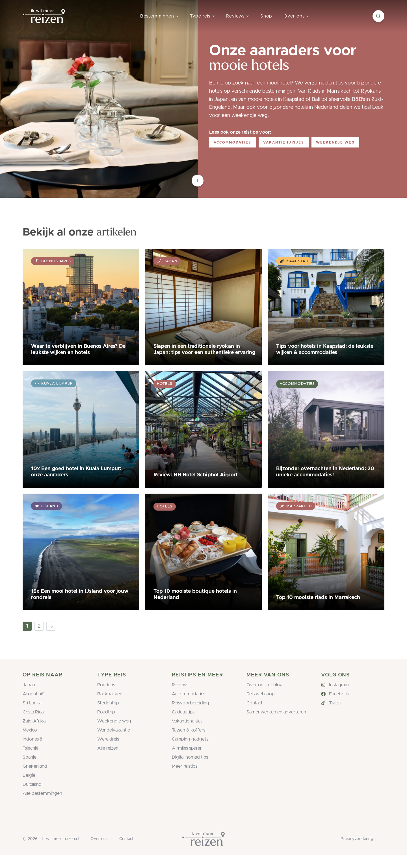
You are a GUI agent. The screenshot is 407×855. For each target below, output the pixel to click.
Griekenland (35, 766)
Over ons (293, 16)
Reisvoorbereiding (190, 703)
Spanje (29, 757)
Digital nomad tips (190, 757)
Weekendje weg (335, 142)
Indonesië (32, 739)
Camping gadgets (190, 739)
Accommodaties (232, 142)
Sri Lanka (32, 703)
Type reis (200, 16)
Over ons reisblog (264, 685)
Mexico (30, 730)
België (29, 775)
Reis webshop (260, 694)
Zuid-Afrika (34, 721)
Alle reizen (107, 748)
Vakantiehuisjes (283, 142)
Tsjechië (30, 748)
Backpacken (109, 694)
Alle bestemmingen (42, 793)
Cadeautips (183, 712)
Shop (266, 16)
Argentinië (33, 694)
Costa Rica (33, 712)
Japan (29, 685)
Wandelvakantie (113, 730)
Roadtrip (106, 712)
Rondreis (106, 685)
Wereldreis (108, 739)
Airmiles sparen (187, 748)
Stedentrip (108, 703)
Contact (254, 703)
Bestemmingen (157, 16)
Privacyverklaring (357, 839)
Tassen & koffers (188, 730)
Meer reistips (184, 766)
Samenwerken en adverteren (276, 712)
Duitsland (32, 784)
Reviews (235, 16)
